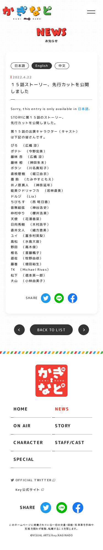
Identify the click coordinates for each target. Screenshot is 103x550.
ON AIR (21, 426)
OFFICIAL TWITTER (33, 480)
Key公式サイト (27, 489)
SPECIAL (23, 459)
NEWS (62, 409)
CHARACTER (28, 442)
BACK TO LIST (51, 329)
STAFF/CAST (70, 442)
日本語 (83, 108)
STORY (63, 426)
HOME (20, 409)
